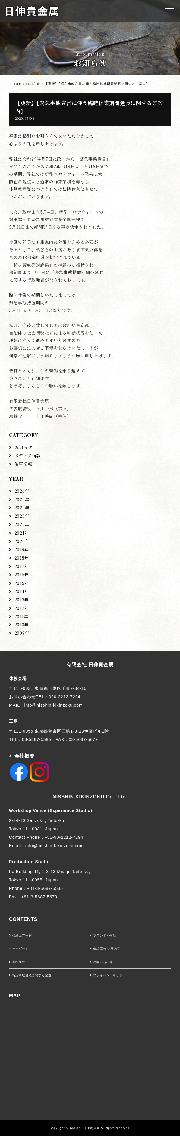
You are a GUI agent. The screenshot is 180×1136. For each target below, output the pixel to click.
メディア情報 (27, 455)
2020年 (22, 541)
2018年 (21, 558)
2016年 (21, 575)
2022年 (22, 524)
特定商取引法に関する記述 (32, 975)
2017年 (21, 566)
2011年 (21, 616)
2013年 (21, 600)
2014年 (21, 591)
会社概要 (24, 755)
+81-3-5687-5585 (45, 888)
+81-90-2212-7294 (64, 837)
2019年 (21, 549)
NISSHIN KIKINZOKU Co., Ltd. (89, 796)
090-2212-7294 (65, 696)
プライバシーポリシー (109, 975)
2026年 (22, 491)
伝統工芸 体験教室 (106, 948)
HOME (15, 83)
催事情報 (23, 464)
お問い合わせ (103, 962)
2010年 (21, 625)
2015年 (21, 583)
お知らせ (33, 83)
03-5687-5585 (36, 739)
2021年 (21, 533)
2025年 (22, 499)
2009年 (22, 633)
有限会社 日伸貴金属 (89, 664)
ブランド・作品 (104, 935)
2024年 (22, 508)
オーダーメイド (23, 948)
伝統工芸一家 (22, 935)
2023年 (22, 516)
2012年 (21, 608)
